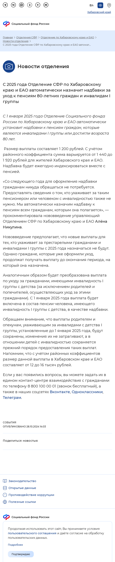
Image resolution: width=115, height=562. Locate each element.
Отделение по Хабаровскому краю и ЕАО (67, 37)
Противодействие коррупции (31, 494)
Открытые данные (22, 488)
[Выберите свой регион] (109, 5)
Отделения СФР (26, 37)
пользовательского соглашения (32, 533)
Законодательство (22, 481)
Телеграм (12, 397)
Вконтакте (60, 392)
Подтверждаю (21, 554)
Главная (8, 37)
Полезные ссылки (22, 501)
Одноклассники (87, 392)
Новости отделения (15, 41)
